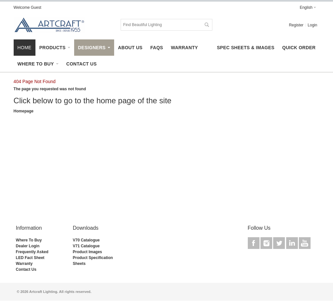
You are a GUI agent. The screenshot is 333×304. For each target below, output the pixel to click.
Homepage (23, 111)
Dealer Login (28, 246)
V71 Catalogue (86, 246)
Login (312, 25)
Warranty (24, 263)
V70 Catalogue (86, 240)
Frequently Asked (32, 252)
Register (296, 25)
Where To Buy (29, 240)
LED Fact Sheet (30, 257)
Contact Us (26, 269)
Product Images (87, 252)
